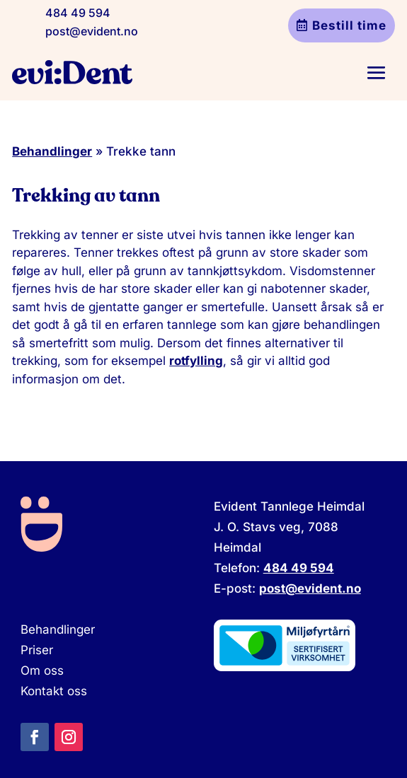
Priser (37, 650)
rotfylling (196, 361)
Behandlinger (52, 151)
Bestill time (349, 25)
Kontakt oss (54, 691)
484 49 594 (77, 13)
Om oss (42, 670)
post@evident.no (91, 31)
